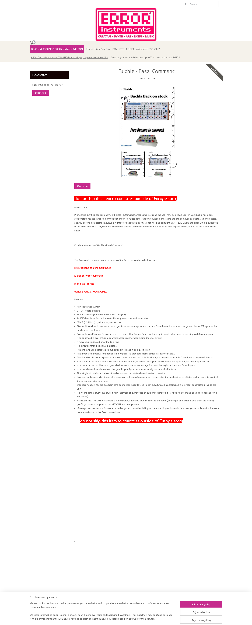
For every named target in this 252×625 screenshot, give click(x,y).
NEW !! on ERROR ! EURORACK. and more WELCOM (57, 49)
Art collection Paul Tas (98, 49)
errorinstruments (40, 66)
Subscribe (40, 92)
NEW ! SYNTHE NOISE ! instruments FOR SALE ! (136, 49)
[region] (103, 613)
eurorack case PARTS (168, 57)
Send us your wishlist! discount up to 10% (133, 57)
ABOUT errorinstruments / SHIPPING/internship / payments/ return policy (69, 57)
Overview (82, 186)
